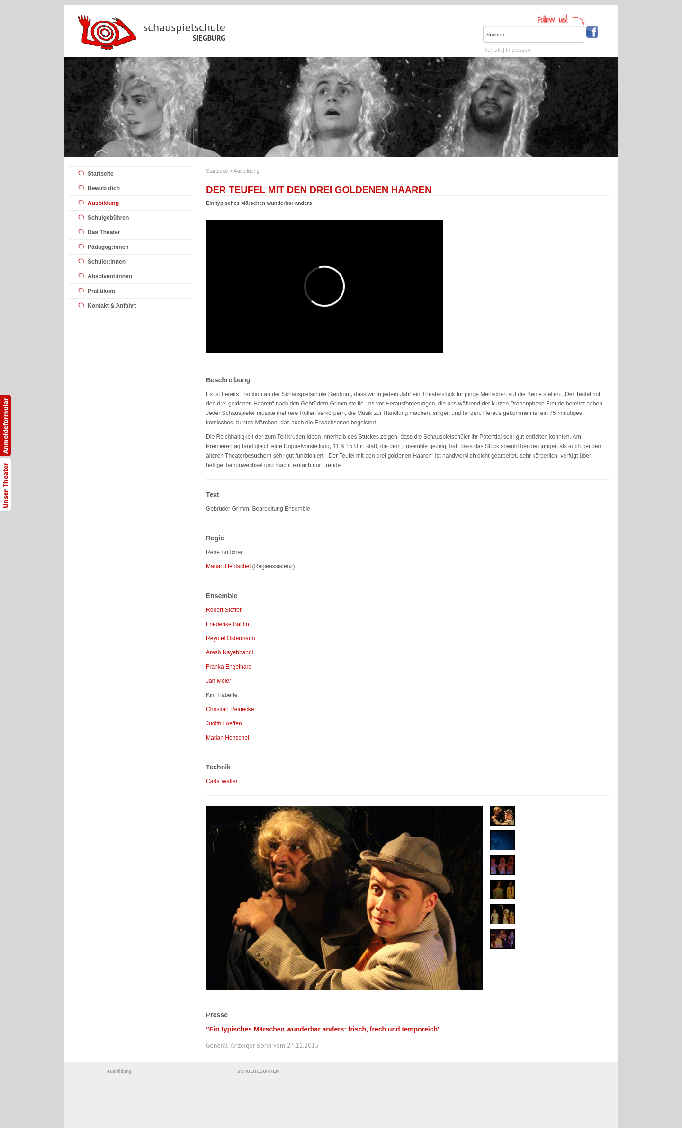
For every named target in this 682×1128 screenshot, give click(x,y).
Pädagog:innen (108, 247)
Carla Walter (222, 781)
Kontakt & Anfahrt (112, 305)
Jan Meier (218, 681)
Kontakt (493, 50)
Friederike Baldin (227, 624)
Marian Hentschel (228, 566)
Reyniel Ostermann (230, 638)
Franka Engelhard (228, 666)
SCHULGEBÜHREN (258, 1071)
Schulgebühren (108, 217)
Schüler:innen (107, 261)
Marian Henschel (227, 737)
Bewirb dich (104, 188)
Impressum (518, 50)
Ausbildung (103, 203)
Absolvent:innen (110, 276)
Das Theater (104, 232)
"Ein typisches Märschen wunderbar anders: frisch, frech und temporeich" (323, 1029)
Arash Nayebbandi (229, 652)
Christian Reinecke (230, 709)
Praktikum (101, 291)
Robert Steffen (224, 610)
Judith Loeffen (224, 723)
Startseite (101, 173)
